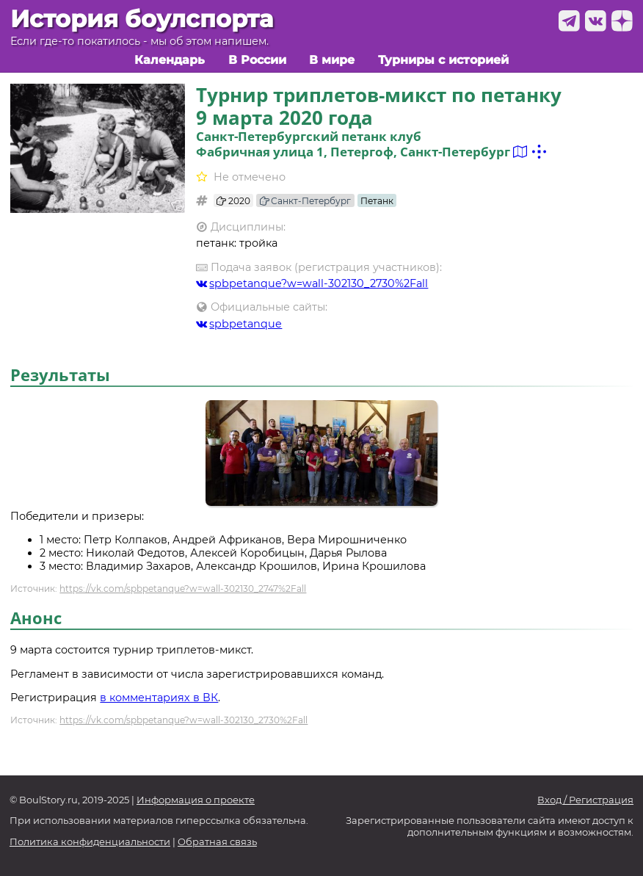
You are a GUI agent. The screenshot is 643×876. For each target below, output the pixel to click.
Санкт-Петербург (306, 200)
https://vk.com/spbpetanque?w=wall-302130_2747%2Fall (182, 588)
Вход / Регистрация (585, 800)
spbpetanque (239, 323)
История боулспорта (141, 19)
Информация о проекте (196, 800)
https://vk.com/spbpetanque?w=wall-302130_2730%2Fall (183, 719)
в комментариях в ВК (159, 697)
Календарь (169, 60)
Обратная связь (217, 841)
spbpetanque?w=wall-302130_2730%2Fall (312, 283)
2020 (233, 200)
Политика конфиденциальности (90, 841)
